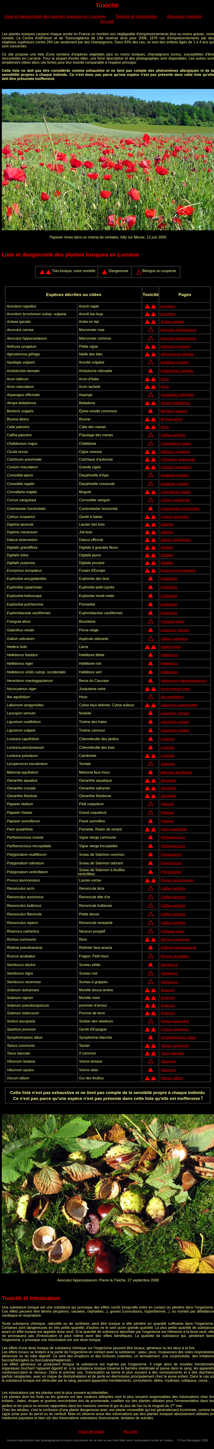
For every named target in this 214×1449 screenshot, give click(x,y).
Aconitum (168, 306)
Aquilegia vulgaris (174, 362)
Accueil (107, 21)
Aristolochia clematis (176, 371)
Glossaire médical (184, 16)
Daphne (166, 524)
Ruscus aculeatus (174, 956)
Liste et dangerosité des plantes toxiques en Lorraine (55, 16)
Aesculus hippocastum (178, 330)
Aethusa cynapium (175, 346)
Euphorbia (168, 579)
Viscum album (171, 1078)
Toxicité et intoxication (136, 16)
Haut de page (91, 1431)
